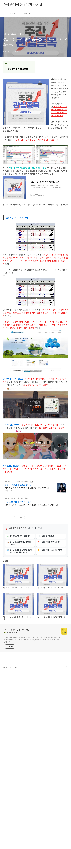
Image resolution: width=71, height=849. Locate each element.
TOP (66, 744)
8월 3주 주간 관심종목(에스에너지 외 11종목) (28, 168)
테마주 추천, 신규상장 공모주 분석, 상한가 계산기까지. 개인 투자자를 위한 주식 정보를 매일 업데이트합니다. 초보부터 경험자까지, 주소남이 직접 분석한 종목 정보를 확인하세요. (32, 715)
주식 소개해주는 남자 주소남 (22, 4)
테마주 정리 (25, 13)
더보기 (5, 276)
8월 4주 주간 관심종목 (18, 69)
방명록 (12, 13)
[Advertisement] (35, 492)
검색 (61, 4)
